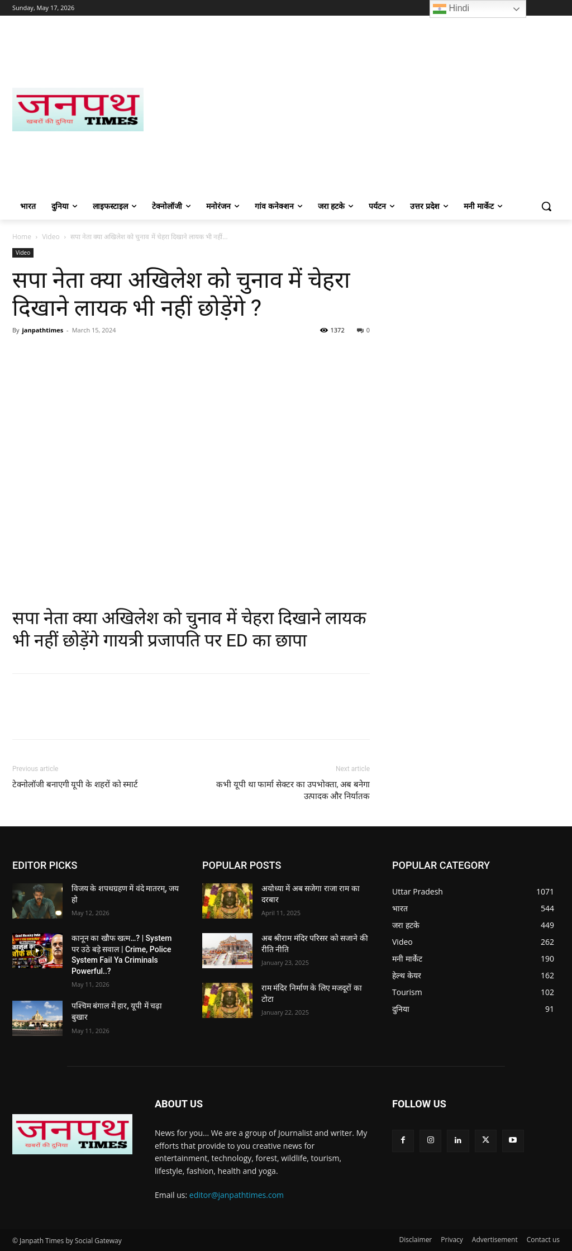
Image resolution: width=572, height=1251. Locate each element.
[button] (546, 206)
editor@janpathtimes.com (236, 1195)
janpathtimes (42, 330)
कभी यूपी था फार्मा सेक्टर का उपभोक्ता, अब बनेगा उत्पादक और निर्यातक (293, 790)
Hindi (451, 9)
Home (21, 236)
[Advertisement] (352, 109)
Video (50, 236)
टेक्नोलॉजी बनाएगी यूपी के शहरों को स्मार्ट (75, 784)
